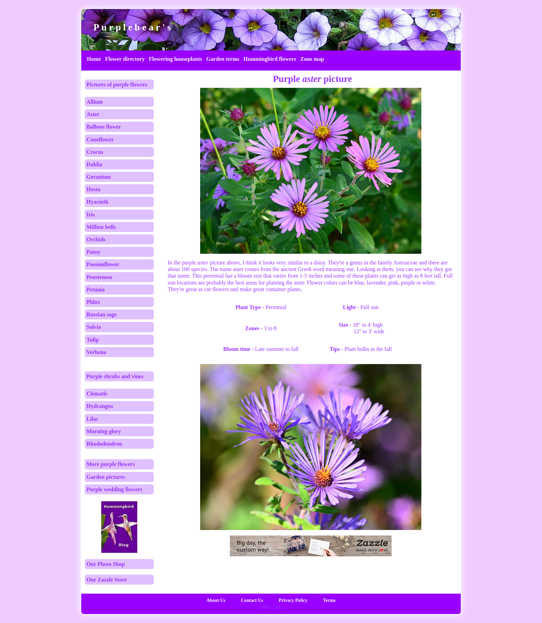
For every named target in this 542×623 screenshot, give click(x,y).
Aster (92, 114)
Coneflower (100, 139)
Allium (94, 102)
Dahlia (94, 164)
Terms (329, 600)
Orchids (95, 239)
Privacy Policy (293, 600)
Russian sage (101, 314)
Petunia (95, 289)
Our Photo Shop (105, 564)
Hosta (93, 189)
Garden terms (223, 59)
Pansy (93, 252)
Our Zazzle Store (106, 580)
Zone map (312, 59)
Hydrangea (99, 406)
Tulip (92, 340)
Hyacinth (97, 202)
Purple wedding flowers (114, 489)
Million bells (101, 227)
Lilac (92, 419)
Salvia (93, 327)
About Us (215, 600)
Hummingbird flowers (269, 59)
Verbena (96, 352)
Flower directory (124, 59)
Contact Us (252, 600)
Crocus (94, 152)
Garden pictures (105, 477)
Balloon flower (103, 127)
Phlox (93, 302)
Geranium (98, 177)
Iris (90, 214)
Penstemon (99, 277)
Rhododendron (104, 444)
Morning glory (103, 431)
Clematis (96, 394)
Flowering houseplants (175, 59)
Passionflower (102, 264)
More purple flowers (110, 464)
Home (94, 59)
